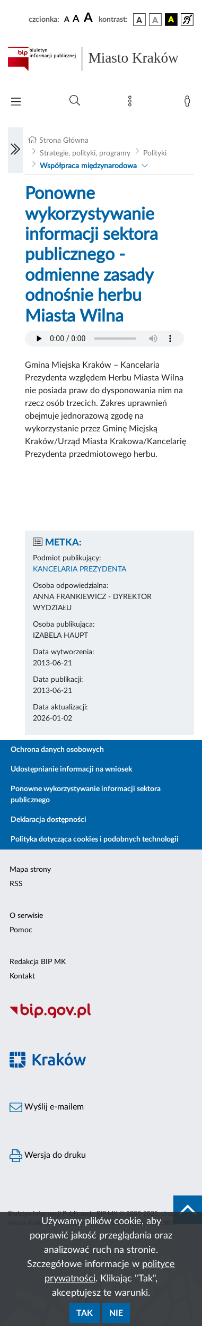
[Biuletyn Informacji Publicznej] (101, 1017)
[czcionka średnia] (76, 19)
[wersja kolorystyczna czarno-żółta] (171, 20)
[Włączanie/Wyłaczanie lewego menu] (15, 150)
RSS (16, 884)
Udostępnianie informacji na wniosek (71, 769)
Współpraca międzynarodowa (88, 166)
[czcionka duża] (89, 18)
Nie (116, 1313)
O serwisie (26, 916)
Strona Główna (64, 140)
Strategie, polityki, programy (85, 153)
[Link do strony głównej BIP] (101, 59)
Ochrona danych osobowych (57, 749)
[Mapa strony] (132, 103)
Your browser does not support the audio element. (104, 338)
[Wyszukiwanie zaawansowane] (74, 101)
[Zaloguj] (189, 103)
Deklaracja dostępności (48, 820)
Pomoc (21, 930)
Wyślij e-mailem (47, 1107)
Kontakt (22, 976)
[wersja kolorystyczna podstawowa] (139, 20)
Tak (84, 1313)
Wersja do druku (48, 1155)
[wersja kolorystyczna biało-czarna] (155, 20)
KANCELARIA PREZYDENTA (79, 569)
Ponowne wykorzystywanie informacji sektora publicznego (86, 794)
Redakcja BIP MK (38, 962)
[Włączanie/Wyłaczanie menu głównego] (16, 103)
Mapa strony (30, 869)
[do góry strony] (187, 1209)
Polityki (154, 153)
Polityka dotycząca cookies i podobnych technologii (95, 839)
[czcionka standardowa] (66, 19)
